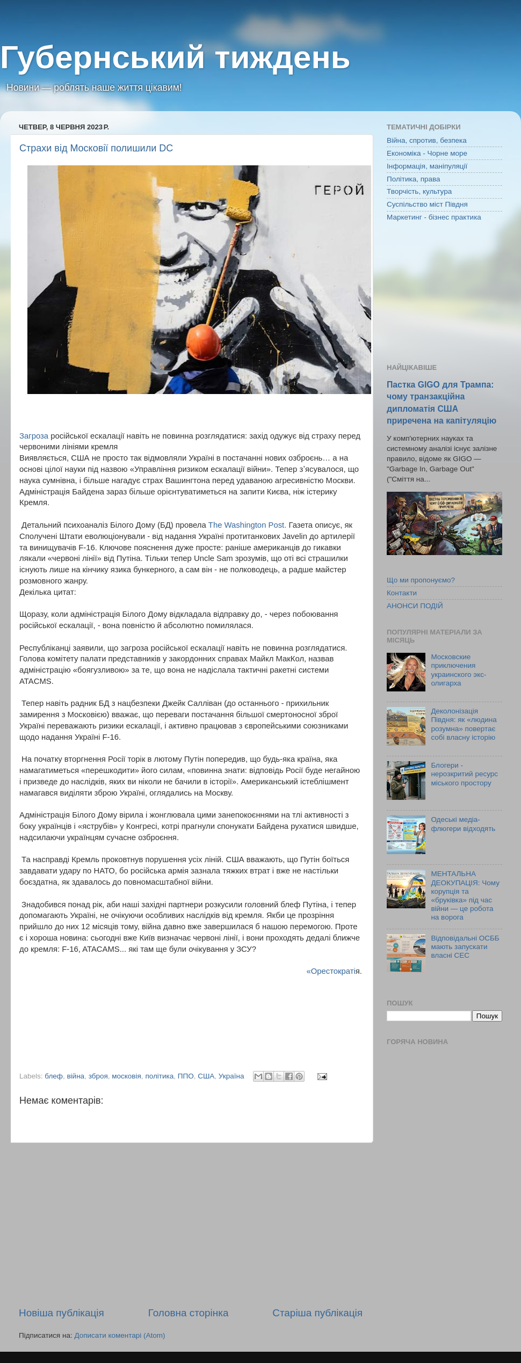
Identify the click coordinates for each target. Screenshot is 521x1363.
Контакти (402, 593)
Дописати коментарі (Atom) (119, 1335)
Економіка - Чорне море (427, 153)
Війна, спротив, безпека (427, 140)
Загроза (33, 436)
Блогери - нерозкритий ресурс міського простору (464, 773)
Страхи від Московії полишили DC (96, 148)
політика (159, 1076)
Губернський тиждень (175, 57)
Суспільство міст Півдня (427, 204)
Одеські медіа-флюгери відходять (463, 823)
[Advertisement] (190, 1224)
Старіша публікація (317, 1312)
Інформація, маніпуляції (427, 166)
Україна (231, 1076)
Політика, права (413, 179)
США (206, 1076)
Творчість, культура (419, 191)
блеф (54, 1076)
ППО (186, 1076)
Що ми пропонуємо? (421, 580)
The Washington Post (246, 525)
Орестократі (333, 971)
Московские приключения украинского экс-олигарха (458, 670)
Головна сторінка (188, 1312)
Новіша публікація (61, 1312)
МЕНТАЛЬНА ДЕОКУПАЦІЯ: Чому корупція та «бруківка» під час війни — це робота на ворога (465, 895)
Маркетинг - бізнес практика (434, 217)
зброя (98, 1076)
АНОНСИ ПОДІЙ (415, 606)
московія (126, 1076)
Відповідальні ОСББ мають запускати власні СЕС (465, 946)
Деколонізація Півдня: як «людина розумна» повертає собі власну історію (463, 724)
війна (75, 1076)
